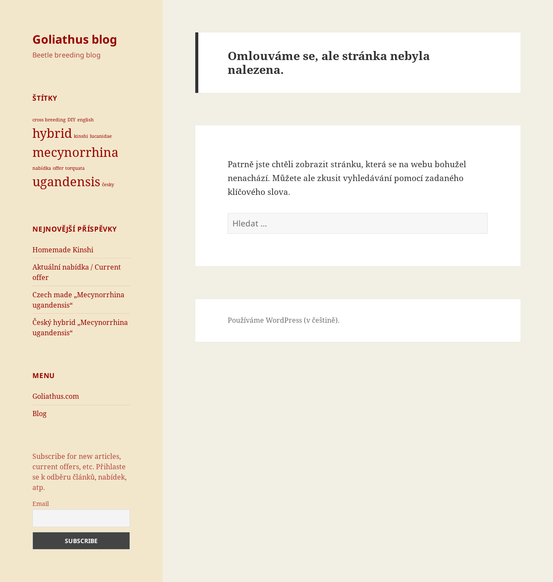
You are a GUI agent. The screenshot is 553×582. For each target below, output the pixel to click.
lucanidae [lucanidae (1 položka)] (101, 136)
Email (40, 503)
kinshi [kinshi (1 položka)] (81, 136)
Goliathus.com (55, 396)
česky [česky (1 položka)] (108, 184)
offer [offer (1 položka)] (58, 168)
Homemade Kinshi (62, 249)
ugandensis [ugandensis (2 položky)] (66, 181)
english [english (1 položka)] (85, 120)
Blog (39, 413)
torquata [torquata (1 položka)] (75, 168)
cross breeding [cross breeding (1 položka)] (49, 120)
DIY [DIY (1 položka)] (71, 120)
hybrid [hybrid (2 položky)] (52, 133)
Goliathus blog (74, 39)
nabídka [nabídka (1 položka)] (41, 168)
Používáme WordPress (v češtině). (284, 320)
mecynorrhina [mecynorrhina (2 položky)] (75, 152)
